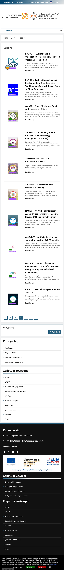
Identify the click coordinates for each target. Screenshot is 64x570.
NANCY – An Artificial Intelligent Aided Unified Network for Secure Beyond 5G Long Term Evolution (41, 214)
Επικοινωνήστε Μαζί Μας (39, 2)
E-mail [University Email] (7, 419)
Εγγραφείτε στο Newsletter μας (16, 2)
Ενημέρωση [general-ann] (9, 348)
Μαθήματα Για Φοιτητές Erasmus (17, 496)
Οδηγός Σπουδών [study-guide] (11, 353)
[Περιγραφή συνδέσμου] (7, 70)
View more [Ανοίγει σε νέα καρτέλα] (53, 564)
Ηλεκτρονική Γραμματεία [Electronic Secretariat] (14, 387)
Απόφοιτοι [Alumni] (9, 405)
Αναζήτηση (8, 327)
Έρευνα (10, 66)
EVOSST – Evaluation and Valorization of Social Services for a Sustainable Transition (42, 57)
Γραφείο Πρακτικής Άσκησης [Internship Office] (15, 391)
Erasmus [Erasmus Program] (8, 414)
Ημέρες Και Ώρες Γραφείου (15, 491)
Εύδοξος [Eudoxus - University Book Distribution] (8, 396)
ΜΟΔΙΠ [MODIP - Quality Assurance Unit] (7, 377)
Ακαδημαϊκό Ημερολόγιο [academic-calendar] (14, 362)
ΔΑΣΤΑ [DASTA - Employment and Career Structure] (7, 382)
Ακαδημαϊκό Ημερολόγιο (14, 487)
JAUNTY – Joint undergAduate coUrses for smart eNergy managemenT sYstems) (40, 135)
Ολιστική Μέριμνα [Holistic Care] (11, 401)
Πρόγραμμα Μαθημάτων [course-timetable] (13, 357)
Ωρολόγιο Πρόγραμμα (13, 482)
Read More (29, 70)
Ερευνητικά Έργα (12, 68)
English (55, 2)
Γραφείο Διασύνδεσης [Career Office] (13, 410)
